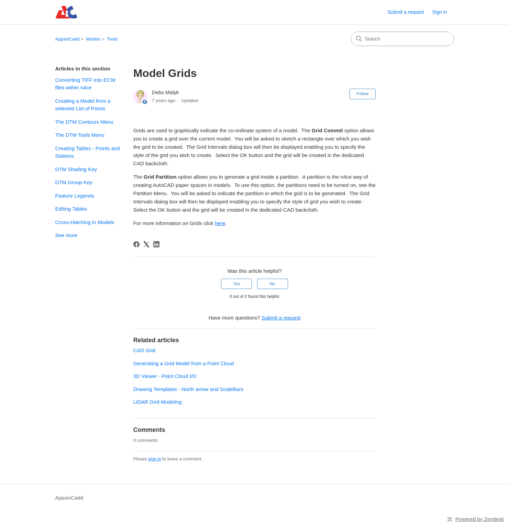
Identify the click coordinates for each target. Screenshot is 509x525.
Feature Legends (74, 196)
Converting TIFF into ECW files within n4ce (85, 84)
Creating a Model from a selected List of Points (83, 105)
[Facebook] (136, 244)
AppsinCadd (67, 39)
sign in (154, 458)
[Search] (402, 39)
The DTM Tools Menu (79, 135)
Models (93, 39)
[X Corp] (146, 244)
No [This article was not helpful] (272, 283)
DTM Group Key (73, 182)
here (220, 223)
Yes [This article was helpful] (236, 283)
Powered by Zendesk (479, 519)
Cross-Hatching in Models (84, 222)
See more (66, 235)
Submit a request (406, 12)
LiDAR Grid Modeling (157, 402)
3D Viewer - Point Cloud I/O (165, 376)
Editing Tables (71, 209)
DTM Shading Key (76, 169)
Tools (112, 39)
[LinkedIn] (156, 244)
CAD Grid (144, 350)
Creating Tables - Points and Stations (87, 152)
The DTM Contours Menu (84, 122)
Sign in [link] (439, 12)
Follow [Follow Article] (363, 93)
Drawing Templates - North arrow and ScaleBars (188, 389)
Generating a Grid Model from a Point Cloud (183, 363)
